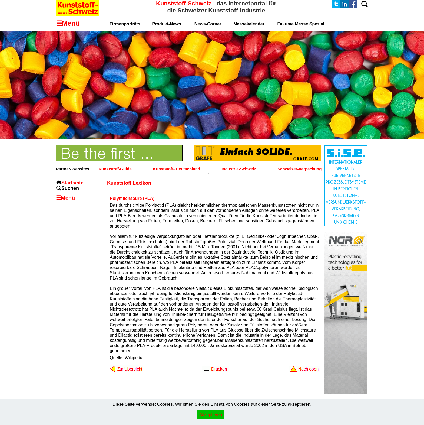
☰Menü (65, 198)
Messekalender (248, 24)
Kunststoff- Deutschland (176, 169)
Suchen (70, 188)
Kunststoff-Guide (114, 169)
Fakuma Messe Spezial (300, 24)
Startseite (72, 183)
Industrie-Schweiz (238, 169)
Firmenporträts (125, 24)
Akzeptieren (210, 414)
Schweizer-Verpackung (299, 169)
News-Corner (207, 24)
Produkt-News (166, 24)
